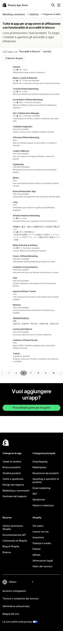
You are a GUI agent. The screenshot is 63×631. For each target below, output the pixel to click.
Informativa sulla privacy (16, 606)
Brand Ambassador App (24, 191)
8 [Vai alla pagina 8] (38, 373)
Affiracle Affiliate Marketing (26, 137)
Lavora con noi (41, 531)
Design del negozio (13, 484)
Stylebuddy (18, 164)
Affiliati (36, 554)
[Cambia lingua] (21, 581)
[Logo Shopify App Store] (15, 5)
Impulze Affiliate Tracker (24, 291)
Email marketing (41, 488)
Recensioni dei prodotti (46, 473)
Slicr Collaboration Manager (26, 113)
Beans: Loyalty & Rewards (25, 78)
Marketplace (39, 467)
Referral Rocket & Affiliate (25, 245)
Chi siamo (38, 525)
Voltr (15, 278)
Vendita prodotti (12, 473)
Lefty (15, 202)
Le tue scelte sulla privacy (17, 621)
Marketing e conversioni (16, 490)
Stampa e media (42, 543)
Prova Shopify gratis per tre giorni (31, 407)
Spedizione (39, 499)
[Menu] (58, 5)
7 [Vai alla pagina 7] (31, 373)
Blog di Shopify (11, 546)
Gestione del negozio (15, 496)
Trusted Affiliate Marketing (25, 89)
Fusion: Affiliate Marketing (25, 256)
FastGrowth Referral (22, 329)
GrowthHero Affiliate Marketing (28, 99)
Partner (37, 549)
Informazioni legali (43, 560)
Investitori (38, 537)
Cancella (47, 51)
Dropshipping (40, 461)
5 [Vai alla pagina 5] (16, 373)
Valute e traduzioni (43, 505)
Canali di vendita (12, 461)
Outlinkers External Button (25, 267)
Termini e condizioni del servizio (21, 598)
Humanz (17, 67)
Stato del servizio (42, 566)
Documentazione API (14, 535)
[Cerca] (53, 5)
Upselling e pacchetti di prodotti (46, 480)
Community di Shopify (15, 540)
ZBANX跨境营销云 (21, 318)
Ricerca (7, 552)
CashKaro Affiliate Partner (25, 340)
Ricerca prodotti (12, 467)
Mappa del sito (11, 613)
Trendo (16, 353)
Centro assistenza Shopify (13, 527)
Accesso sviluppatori (14, 591)
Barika (16, 178)
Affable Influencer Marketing (26, 215)
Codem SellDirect (21, 151)
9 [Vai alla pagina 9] (45, 373)
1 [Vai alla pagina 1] (8, 373)
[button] (31, 70)
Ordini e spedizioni (13, 479)
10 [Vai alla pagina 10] (53, 373)
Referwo (17, 305)
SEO (35, 493)
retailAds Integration (22, 126)
